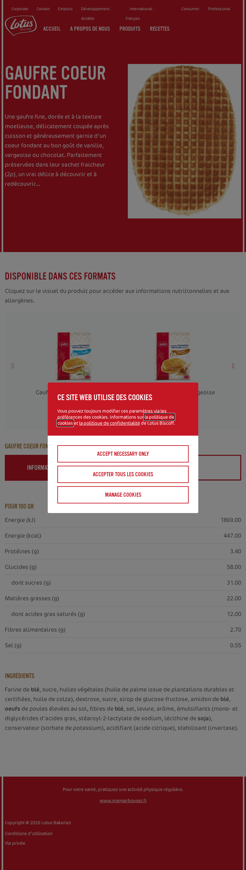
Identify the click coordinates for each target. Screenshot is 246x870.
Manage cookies (123, 495)
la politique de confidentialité (109, 423)
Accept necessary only (123, 454)
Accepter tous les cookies (123, 474)
